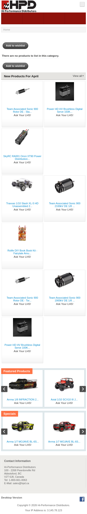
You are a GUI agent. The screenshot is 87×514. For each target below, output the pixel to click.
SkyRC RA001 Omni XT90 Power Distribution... (22, 157)
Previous (7, 389)
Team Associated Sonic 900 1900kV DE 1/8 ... (64, 299)
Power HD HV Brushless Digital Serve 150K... (64, 110)
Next (80, 389)
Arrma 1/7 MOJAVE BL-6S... (23, 441)
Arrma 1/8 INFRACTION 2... (23, 399)
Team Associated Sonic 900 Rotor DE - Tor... (22, 299)
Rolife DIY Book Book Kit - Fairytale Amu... (22, 252)
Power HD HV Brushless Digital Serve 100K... (22, 346)
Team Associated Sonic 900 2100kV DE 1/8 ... (64, 204)
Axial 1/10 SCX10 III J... (64, 399)
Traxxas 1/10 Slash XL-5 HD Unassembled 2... (22, 204)
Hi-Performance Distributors (53, 505)
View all (77, 75)
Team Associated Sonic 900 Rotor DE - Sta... (22, 110)
